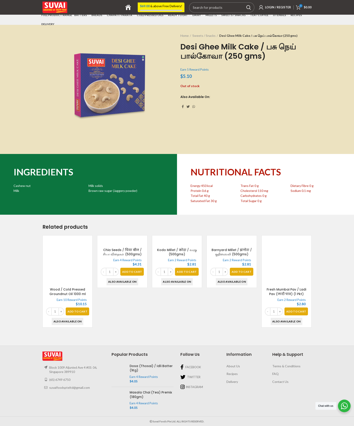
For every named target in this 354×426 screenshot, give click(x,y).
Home (184, 35)
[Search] (221, 7)
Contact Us (280, 382)
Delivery (232, 382)
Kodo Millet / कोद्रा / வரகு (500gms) (177, 291)
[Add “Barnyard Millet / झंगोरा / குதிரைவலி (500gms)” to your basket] (241, 311)
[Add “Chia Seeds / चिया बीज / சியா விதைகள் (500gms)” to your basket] (132, 311)
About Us (233, 366)
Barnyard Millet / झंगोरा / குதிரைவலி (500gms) (232, 291)
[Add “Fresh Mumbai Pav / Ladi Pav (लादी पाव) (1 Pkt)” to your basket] (296, 311)
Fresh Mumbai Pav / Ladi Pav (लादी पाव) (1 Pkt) (286, 291)
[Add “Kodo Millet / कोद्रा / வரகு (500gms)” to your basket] (186, 311)
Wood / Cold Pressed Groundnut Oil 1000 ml (67, 291)
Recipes (232, 374)
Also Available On (68, 321)
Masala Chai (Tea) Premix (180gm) (151, 394)
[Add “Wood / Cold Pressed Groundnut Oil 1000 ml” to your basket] (77, 311)
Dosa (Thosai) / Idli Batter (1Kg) (151, 368)
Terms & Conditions (286, 366)
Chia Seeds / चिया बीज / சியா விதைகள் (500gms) (122, 291)
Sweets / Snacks (204, 35)
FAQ (275, 374)
